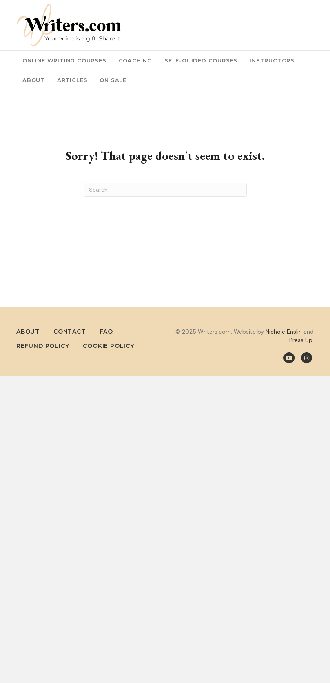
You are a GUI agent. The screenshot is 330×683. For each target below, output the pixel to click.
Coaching (135, 60)
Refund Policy (42, 345)
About (33, 80)
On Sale (113, 80)
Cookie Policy (108, 345)
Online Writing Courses (64, 60)
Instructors (272, 60)
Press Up (300, 340)
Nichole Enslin (284, 331)
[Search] (165, 190)
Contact (69, 331)
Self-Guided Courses (200, 60)
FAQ (106, 331)
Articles (72, 80)
